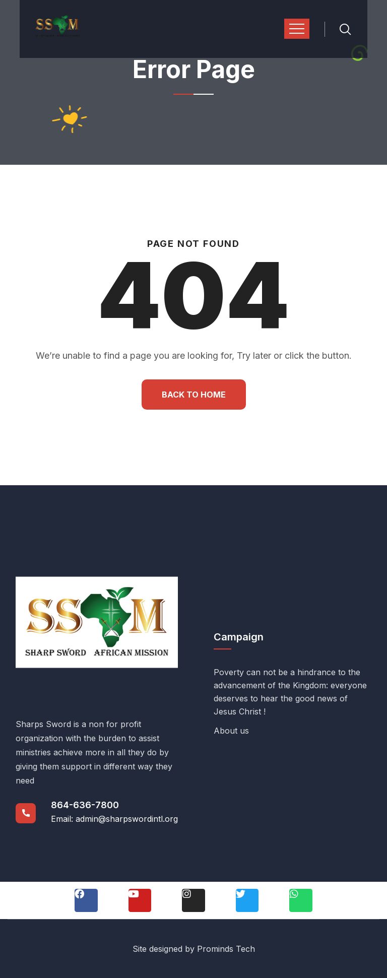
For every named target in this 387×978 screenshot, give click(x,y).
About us (231, 731)
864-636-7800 (85, 805)
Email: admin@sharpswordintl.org (114, 819)
